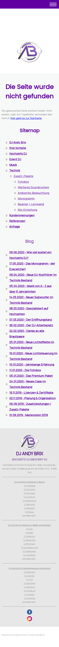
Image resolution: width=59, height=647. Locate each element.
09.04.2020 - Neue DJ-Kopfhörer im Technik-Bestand (32, 277)
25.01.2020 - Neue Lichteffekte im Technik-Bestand (31, 345)
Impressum (7, 634)
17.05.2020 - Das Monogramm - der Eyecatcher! (32, 266)
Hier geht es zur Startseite (26, 118)
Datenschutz (21, 634)
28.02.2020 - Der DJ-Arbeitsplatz (31, 325)
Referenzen (17, 221)
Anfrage (14, 226)
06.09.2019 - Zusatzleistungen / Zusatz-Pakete (30, 406)
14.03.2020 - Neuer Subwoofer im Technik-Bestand (31, 300)
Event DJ (15, 159)
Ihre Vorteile (17, 148)
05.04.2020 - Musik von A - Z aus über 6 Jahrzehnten (30, 288)
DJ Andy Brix (17, 142)
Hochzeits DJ (18, 153)
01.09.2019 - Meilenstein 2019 (28, 415)
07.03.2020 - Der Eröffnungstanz (30, 319)
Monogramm (26, 198)
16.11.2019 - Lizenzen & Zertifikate (31, 392)
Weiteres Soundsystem (33, 187)
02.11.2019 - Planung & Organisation (32, 398)
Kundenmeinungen (21, 215)
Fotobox (23, 181)
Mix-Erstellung (27, 210)
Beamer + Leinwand (31, 204)
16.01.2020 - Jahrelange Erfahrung (31, 364)
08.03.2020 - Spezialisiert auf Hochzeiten (28, 311)
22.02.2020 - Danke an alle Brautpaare (26, 333)
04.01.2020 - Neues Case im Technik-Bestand (27, 384)
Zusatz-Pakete (23, 176)
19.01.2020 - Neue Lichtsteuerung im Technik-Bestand (33, 356)
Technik (14, 170)
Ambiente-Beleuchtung (33, 193)
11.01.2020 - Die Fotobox (25, 370)
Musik (13, 165)
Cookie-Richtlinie (37, 634)
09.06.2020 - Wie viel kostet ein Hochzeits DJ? (30, 255)
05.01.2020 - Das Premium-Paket (31, 376)
